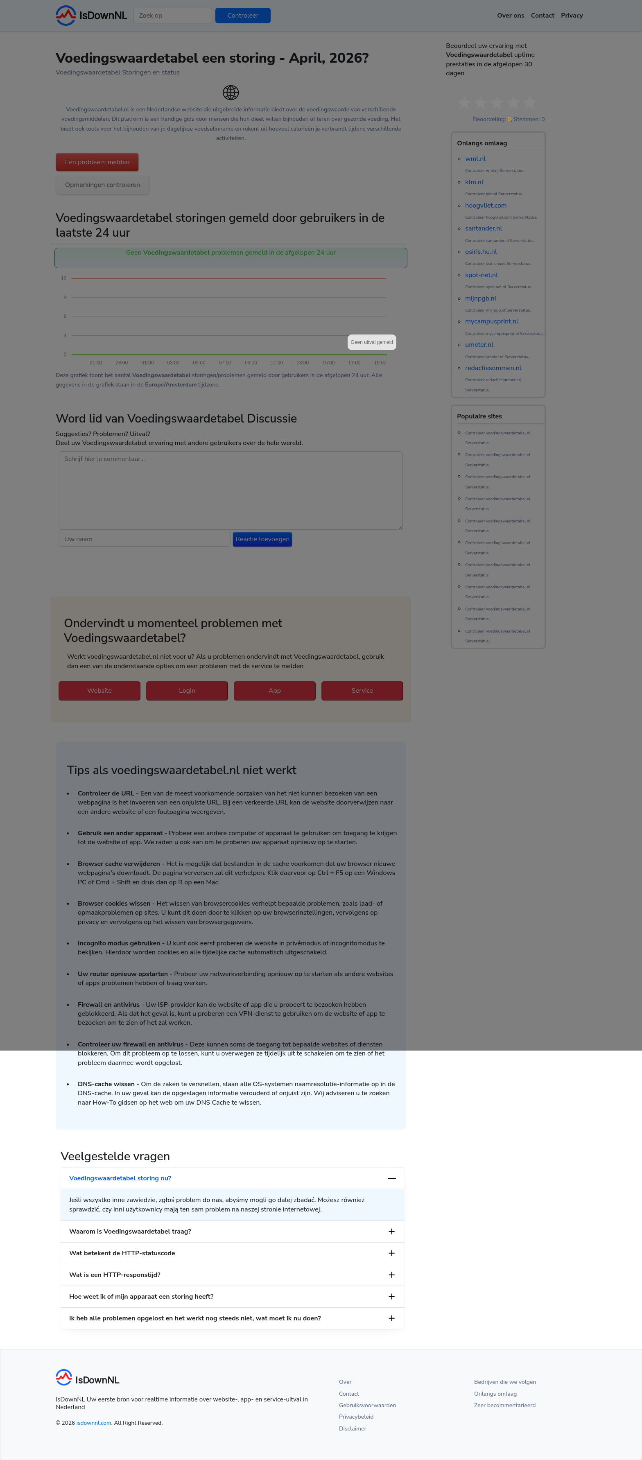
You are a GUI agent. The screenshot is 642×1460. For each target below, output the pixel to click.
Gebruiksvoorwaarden (367, 1405)
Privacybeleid (356, 1417)
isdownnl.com (94, 1423)
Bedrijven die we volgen (505, 1382)
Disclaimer (352, 1429)
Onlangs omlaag (495, 1394)
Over (345, 1382)
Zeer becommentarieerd (505, 1405)
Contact (349, 1394)
